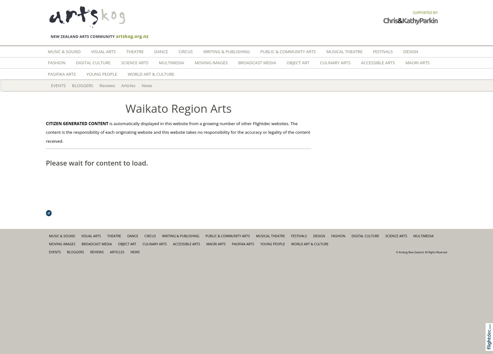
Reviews (107, 85)
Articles (128, 85)
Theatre (135, 51)
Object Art (298, 62)
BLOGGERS (82, 85)
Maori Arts (417, 62)
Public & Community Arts (288, 51)
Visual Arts (103, 51)
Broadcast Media (257, 62)
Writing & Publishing (226, 51)
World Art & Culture (151, 74)
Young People (101, 74)
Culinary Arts (335, 62)
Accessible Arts (378, 62)
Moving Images (211, 62)
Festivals (383, 51)
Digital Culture (93, 62)
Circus (186, 51)
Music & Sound (64, 51)
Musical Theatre (344, 51)
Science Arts (134, 62)
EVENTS (58, 85)
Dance (161, 51)
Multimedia (171, 62)
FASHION (56, 62)
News (146, 85)
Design (410, 51)
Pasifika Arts (62, 74)
